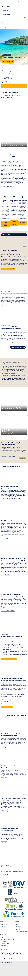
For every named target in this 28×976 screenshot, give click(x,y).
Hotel (18, 67)
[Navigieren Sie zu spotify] (17, 953)
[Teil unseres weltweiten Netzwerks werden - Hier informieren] (5, 874)
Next (26, 62)
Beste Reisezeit (4, 924)
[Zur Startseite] (14, 958)
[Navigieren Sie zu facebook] (2, 953)
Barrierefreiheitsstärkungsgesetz (7, 939)
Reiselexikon (3, 926)
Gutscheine (5, 23)
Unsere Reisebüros (6, 6)
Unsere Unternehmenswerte (21, 931)
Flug (23, 67)
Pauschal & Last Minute (7, 67)
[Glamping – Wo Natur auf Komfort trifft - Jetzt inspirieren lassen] (6, 574)
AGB (2, 937)
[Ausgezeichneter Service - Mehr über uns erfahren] (14, 223)
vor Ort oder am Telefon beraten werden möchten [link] (13, 180)
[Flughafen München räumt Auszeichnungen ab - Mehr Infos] (4, 843)
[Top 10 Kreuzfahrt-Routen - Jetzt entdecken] (5, 538)
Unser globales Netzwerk (8, 27)
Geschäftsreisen (6, 14)
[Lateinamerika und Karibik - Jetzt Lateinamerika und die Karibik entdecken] (11, 343)
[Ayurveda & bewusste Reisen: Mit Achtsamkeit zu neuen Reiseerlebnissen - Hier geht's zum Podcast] (7, 707)
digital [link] (19, 179)
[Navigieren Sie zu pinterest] (20, 953)
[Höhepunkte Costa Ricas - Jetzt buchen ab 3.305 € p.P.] (8, 269)
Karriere (17, 924)
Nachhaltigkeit (18, 926)
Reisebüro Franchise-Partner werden (20, 928)
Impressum (3, 945)
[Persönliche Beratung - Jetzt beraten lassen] (5, 224)
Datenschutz (3, 941)
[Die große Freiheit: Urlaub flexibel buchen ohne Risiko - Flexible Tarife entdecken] (7, 306)
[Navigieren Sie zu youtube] (9, 953)
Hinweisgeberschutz (5, 943)
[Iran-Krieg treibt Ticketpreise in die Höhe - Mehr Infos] (4, 810)
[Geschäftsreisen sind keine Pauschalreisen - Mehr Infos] (4, 780)
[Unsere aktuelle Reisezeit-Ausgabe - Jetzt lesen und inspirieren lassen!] (9, 659)
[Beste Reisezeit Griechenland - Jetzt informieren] (5, 501)
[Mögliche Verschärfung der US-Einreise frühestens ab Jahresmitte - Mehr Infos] (4, 748)
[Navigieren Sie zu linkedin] (13, 953)
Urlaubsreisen (5, 10)
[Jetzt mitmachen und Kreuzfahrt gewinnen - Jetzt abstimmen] (6, 384)
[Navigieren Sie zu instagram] (6, 953)
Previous (23, 62)
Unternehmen (5, 18)
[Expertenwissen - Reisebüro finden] (22, 223)
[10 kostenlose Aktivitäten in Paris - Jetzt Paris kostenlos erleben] (8, 610)
